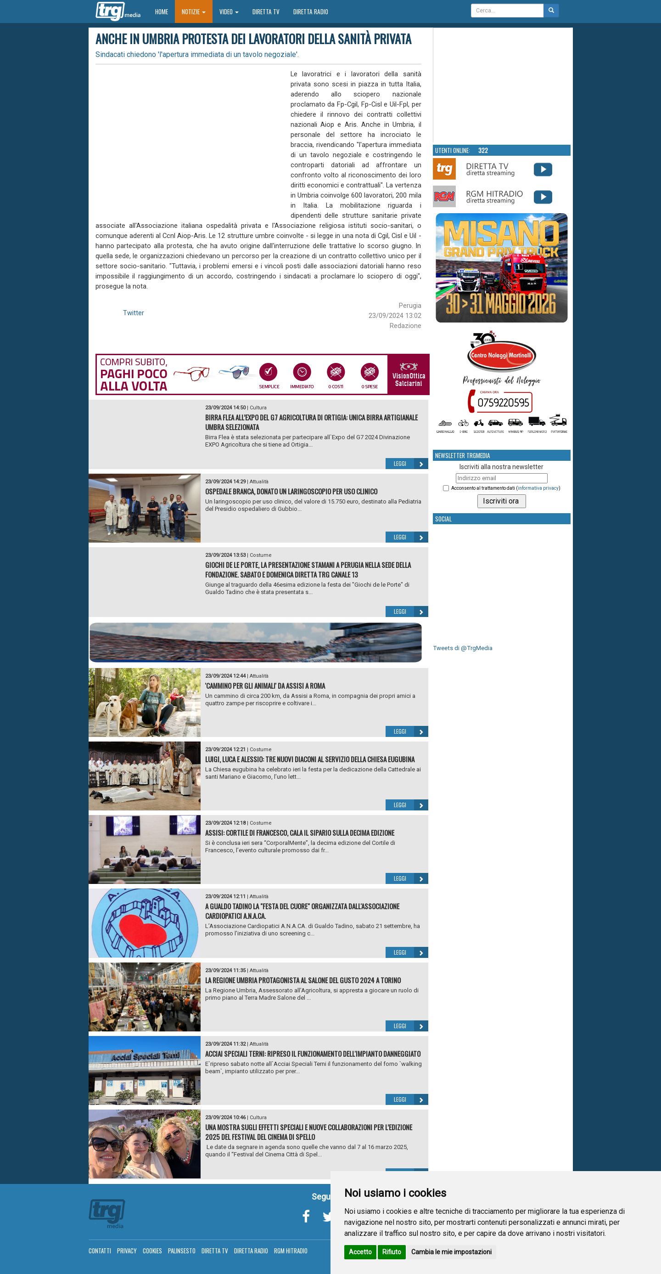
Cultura (258, 408)
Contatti (100, 1250)
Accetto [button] (360, 1252)
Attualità (259, 482)
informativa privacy (538, 488)
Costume (261, 555)
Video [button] (229, 11)
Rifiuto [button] (391, 1252)
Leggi (411, 463)
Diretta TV (266, 11)
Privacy (127, 1250)
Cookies (152, 1250)
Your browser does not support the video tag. (502, 85)
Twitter (133, 313)
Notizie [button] (194, 11)
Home (165, 11)
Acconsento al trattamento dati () (505, 488)
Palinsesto (182, 1250)
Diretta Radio (310, 11)
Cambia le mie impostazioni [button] (451, 1252)
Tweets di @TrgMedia (463, 648)
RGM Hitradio (291, 1250)
